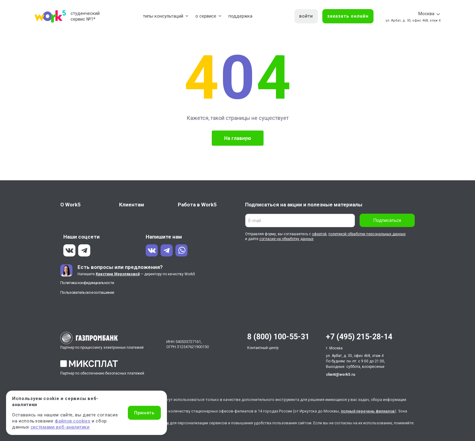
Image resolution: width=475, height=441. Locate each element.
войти (306, 16)
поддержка (240, 16)
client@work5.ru (340, 374)
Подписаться (387, 220)
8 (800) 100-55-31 (278, 336)
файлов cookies (72, 421)
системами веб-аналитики (60, 427)
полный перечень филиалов (368, 411)
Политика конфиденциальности (87, 282)
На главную (237, 138)
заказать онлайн (348, 16)
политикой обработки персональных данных (367, 234)
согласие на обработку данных (286, 239)
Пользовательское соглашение (87, 292)
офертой (319, 234)
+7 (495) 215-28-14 (359, 336)
